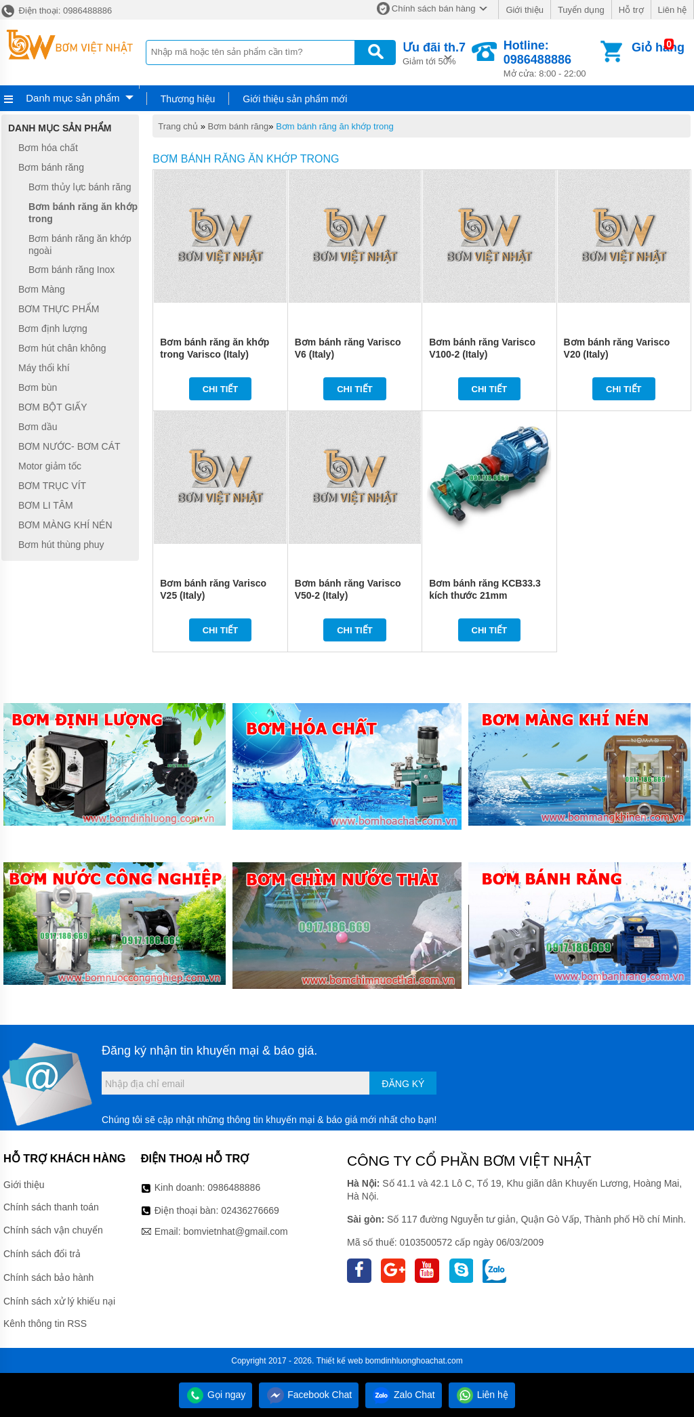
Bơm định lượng (52, 328)
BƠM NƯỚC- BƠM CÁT (69, 446)
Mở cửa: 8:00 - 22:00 (551, 59)
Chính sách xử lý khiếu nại (59, 1301)
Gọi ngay (215, 1394)
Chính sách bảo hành (48, 1277)
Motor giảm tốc (49, 466)
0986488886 (233, 1187)
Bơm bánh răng (238, 126)
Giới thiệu (524, 10)
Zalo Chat (403, 1394)
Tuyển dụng (581, 10)
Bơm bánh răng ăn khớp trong (335, 126)
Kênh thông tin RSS (45, 1323)
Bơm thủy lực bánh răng (79, 187)
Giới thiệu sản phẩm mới (295, 98)
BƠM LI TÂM (45, 505)
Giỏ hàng (658, 47)
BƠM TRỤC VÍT (52, 485)
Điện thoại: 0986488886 (56, 10)
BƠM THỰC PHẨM (58, 308)
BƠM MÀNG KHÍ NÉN (65, 525)
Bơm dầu (37, 426)
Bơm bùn (37, 387)
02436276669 (250, 1210)
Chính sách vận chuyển (53, 1230)
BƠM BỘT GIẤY (52, 407)
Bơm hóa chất (48, 147)
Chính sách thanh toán (51, 1207)
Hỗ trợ (631, 10)
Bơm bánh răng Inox (71, 269)
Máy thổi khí (44, 367)
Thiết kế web (340, 1361)
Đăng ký (403, 1083)
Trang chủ (178, 126)
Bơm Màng (41, 289)
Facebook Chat (309, 1394)
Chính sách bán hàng (433, 8)
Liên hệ (672, 10)
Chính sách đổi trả (42, 1253)
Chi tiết (221, 389)
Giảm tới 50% (434, 52)
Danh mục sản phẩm (72, 98)
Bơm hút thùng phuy (61, 544)
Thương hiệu (188, 98)
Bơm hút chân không (62, 348)
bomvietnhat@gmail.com (235, 1231)
